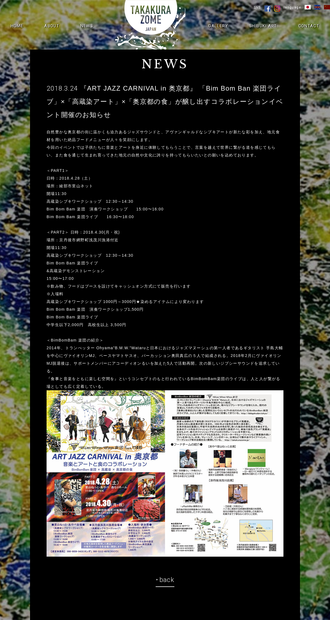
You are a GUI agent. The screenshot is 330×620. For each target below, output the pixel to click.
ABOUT (51, 25)
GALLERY (218, 25)
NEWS (86, 25)
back (167, 580)
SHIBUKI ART (263, 25)
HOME (17, 25)
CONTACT (309, 25)
